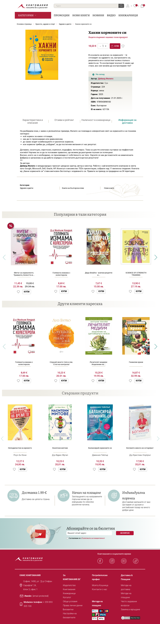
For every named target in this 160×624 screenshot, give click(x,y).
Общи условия (70, 601)
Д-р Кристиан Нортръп (140, 455)
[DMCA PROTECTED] (131, 618)
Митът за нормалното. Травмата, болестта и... (24, 274)
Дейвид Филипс (105, 78)
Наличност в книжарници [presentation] (95, 120)
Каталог (67, 597)
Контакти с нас (99, 589)
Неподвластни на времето (20, 448)
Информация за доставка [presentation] (127, 121)
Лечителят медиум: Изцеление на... (99, 363)
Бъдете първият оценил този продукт (108, 37)
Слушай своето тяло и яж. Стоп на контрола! (61, 363)
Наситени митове (60, 448)
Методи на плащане (126, 595)
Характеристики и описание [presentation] (32, 121)
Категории (25, 15)
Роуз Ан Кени (20, 455)
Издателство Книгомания (69, 587)
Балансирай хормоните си (100, 448)
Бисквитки (68, 609)
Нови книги (109, 188)
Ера (106, 83)
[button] (18, 292)
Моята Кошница (100, 585)
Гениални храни (136, 362)
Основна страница (24, 24)
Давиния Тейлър (100, 455)
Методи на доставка (126, 587)
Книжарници (69, 593)
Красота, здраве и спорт (45, 24)
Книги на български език (73, 188)
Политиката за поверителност (93, 538)
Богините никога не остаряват (140, 448)
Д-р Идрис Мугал (60, 455)
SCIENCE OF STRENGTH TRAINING (136, 274)
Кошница (142, 6)
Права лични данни (72, 605)
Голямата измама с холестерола (61, 274)
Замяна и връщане (130, 609)
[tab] (32, 121)
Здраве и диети (65, 24)
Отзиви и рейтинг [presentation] (64, 120)
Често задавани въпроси (129, 603)
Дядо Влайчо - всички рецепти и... (98, 274)
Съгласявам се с (87, 538)
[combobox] (89, 6)
